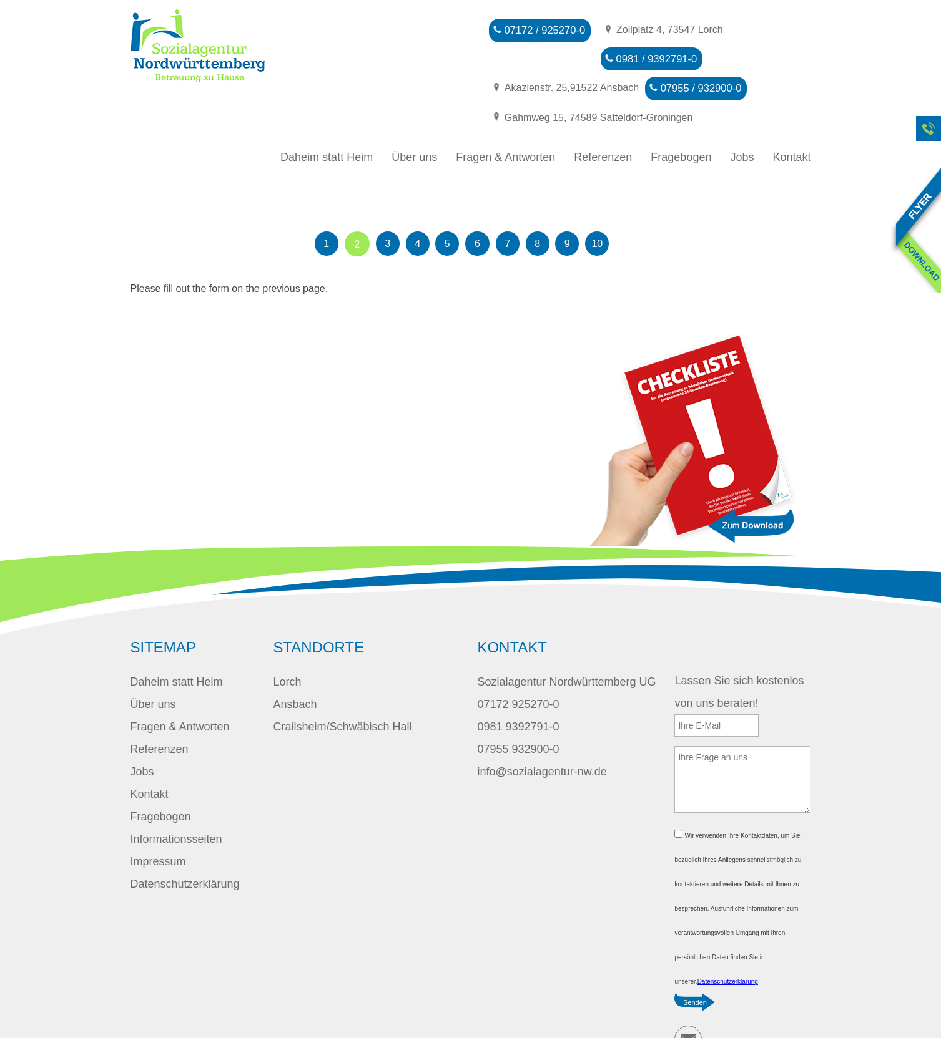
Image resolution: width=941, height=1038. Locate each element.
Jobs (742, 123)
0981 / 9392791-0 (540, 57)
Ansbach (295, 670)
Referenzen (603, 123)
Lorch (287, 648)
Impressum (158, 828)
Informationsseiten (176, 805)
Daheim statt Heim (326, 123)
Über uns (414, 123)
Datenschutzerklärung (185, 850)
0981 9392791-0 (518, 693)
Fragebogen (681, 123)
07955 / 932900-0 (540, 84)
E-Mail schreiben (688, 1005)
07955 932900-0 (518, 715)
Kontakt (791, 123)
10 (608, 210)
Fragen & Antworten (505, 123)
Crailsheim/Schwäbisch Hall (342, 693)
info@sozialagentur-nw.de (541, 738)
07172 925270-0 (518, 670)
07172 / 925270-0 (540, 29)
